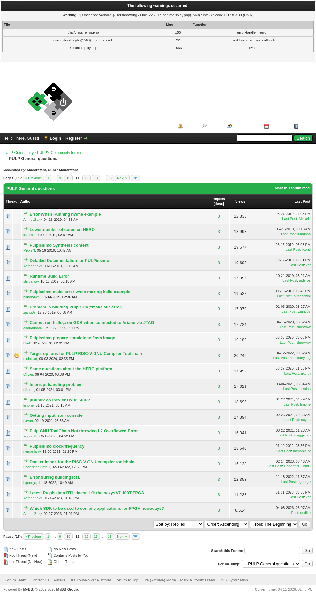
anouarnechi (33, 328)
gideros (305, 280)
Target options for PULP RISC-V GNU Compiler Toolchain (86, 353)
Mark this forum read (292, 188)
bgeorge (29, 483)
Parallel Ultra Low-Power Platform (82, 580)
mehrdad (30, 359)
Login (55, 138)
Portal (190, 126)
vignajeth (30, 436)
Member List (246, 126)
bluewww (303, 327)
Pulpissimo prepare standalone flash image (72, 337)
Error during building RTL (55, 477)
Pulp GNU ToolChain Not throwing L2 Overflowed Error (84, 431)
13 (96, 178)
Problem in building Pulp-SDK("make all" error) (76, 307)
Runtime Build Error (49, 276)
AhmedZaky (32, 219)
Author (26, 201)
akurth (306, 373)
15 (110, 178)
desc (219, 204)
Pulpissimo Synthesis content (59, 245)
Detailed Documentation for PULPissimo (69, 260)
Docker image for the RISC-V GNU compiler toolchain (82, 461)
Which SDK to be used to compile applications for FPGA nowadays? (97, 508)
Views (240, 201)
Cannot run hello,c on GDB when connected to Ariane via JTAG (92, 322)
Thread (12, 201)
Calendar (279, 126)
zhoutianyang (300, 358)
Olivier (28, 374)
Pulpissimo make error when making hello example (80, 291)
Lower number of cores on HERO (62, 229)
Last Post (302, 201)
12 (86, 178)
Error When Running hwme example (65, 214)
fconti (306, 249)
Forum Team (15, 580)
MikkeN (305, 218)
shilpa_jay (31, 281)
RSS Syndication (233, 580)
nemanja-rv (32, 451)
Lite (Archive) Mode (159, 580)
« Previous (33, 178)
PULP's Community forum (59, 152)
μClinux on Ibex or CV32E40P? (60, 400)
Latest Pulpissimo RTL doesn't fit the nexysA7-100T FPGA (87, 492)
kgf (308, 265)
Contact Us (39, 580)
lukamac (29, 235)
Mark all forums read (197, 580)
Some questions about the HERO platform (71, 368)
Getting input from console (56, 415)
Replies (219, 199)
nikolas (28, 390)
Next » (122, 178)
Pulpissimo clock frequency (57, 446)
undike (305, 513)
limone (28, 405)
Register (73, 138)
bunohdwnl (31, 297)
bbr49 (27, 343)
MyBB (28, 589)
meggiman (302, 435)
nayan (28, 420)
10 (68, 178)
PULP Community (18, 152)
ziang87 (29, 312)
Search (215, 126)
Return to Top (127, 580)
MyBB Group (67, 589)
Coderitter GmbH (36, 467)
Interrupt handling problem (56, 384)
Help (304, 126)
